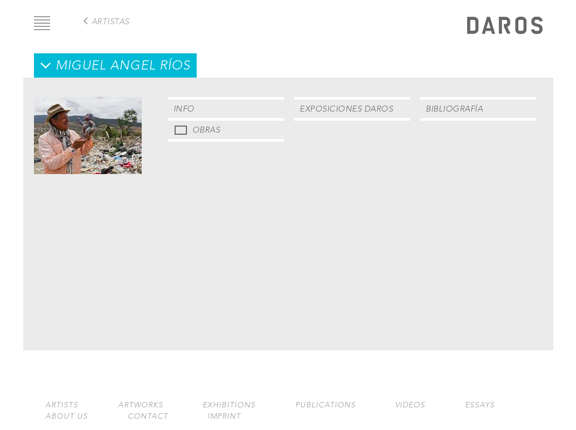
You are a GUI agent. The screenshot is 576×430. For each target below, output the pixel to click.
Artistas (110, 21)
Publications (325, 405)
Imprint (224, 416)
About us (66, 416)
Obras (206, 129)
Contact (148, 416)
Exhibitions (229, 405)
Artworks (140, 405)
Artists (61, 405)
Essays (480, 405)
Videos (410, 405)
